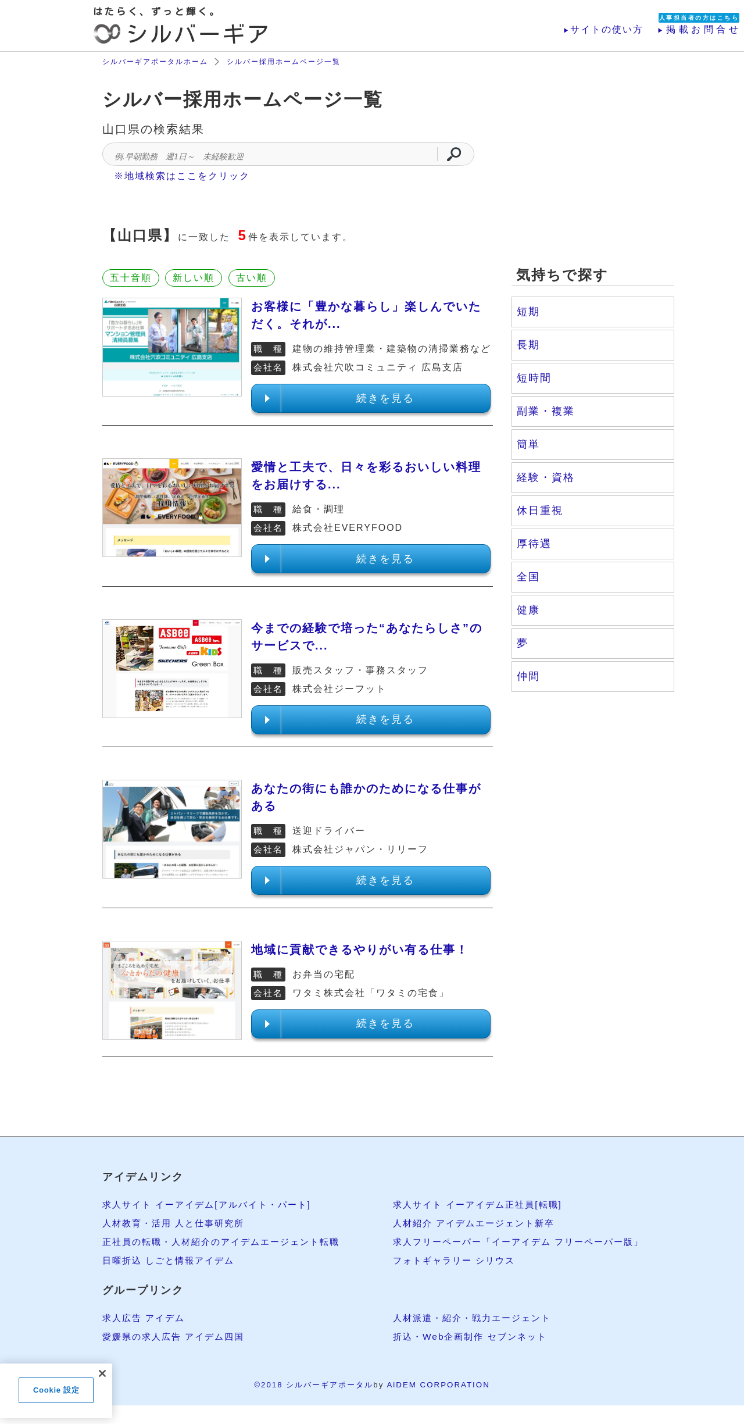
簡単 (528, 444)
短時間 (534, 378)
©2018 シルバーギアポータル (313, 1384)
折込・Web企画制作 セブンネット (474, 1336)
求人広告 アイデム (145, 1318)
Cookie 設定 (56, 1390)
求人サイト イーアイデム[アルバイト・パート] (212, 1204)
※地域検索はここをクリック (182, 176)
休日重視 (540, 510)
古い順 (251, 278)
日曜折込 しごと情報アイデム (172, 1260)
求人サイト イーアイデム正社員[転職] (482, 1204)
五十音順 (131, 278)
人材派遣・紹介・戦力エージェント (476, 1318)
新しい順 (193, 278)
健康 (528, 610)
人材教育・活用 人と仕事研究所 (177, 1223)
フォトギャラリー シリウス (457, 1260)
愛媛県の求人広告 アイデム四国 (177, 1336)
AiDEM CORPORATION (438, 1384)
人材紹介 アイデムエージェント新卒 (478, 1223)
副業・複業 (546, 411)
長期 (528, 345)
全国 (528, 577)
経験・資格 (546, 477)
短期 (528, 311)
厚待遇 (534, 543)
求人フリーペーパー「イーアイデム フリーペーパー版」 (525, 1242)
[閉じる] (102, 1373)
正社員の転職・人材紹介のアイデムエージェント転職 (227, 1242)
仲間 (528, 676)
